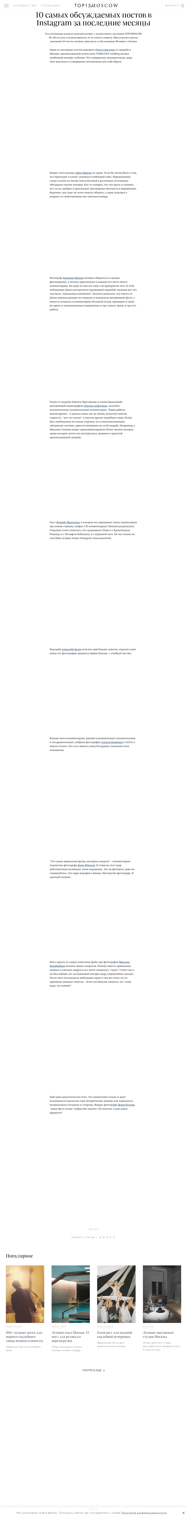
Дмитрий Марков (72, 278)
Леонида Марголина (68, 522)
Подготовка (14, 1327)
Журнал (172, 6)
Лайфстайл (59, 1327)
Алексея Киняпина (112, 742)
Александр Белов (71, 649)
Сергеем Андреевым (95, 405)
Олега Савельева (105, 49)
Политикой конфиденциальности (144, 1513)
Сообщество (25, 6)
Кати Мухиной (86, 865)
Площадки (50, 6)
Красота (148, 1327)
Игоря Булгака (126, 1104)
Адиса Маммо (83, 172)
